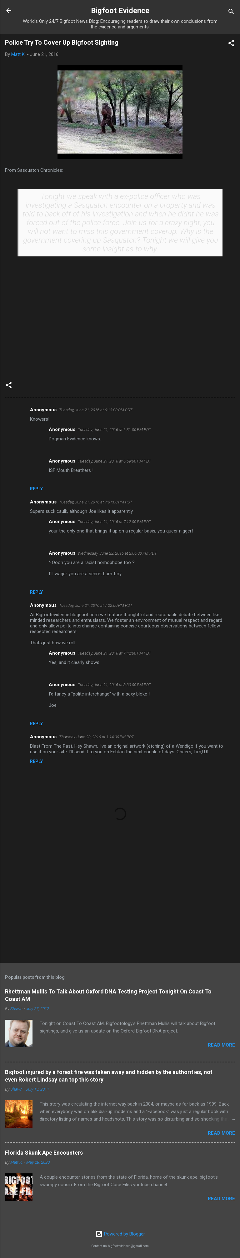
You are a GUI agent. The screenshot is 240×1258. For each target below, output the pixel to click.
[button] (231, 44)
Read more (221, 1045)
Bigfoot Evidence (120, 10)
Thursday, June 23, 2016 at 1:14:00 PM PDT (96, 737)
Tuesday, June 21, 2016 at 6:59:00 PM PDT (114, 461)
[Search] (231, 12)
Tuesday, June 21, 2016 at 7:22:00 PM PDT (95, 605)
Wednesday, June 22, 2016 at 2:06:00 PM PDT (117, 553)
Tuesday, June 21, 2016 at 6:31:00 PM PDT (114, 429)
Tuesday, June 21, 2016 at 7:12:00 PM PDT (114, 521)
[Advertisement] (120, 909)
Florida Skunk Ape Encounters (44, 1152)
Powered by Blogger (120, 1234)
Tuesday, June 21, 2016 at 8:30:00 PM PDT (114, 684)
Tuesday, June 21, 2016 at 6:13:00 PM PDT (95, 410)
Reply (36, 488)
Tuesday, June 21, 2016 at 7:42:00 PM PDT (114, 653)
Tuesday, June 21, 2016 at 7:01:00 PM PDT (95, 502)
